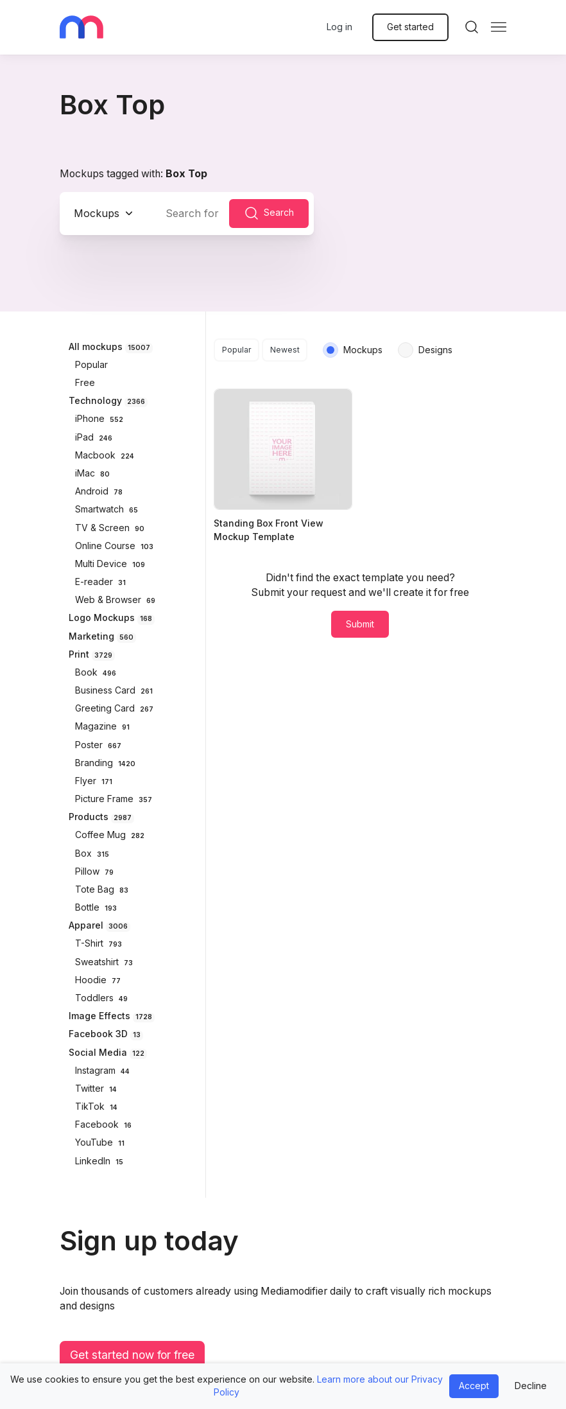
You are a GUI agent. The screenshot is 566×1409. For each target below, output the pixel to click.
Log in (339, 26)
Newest (285, 349)
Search (269, 213)
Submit (360, 623)
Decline (531, 1385)
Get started (410, 26)
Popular (237, 349)
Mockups (96, 213)
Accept (474, 1385)
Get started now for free (132, 1354)
